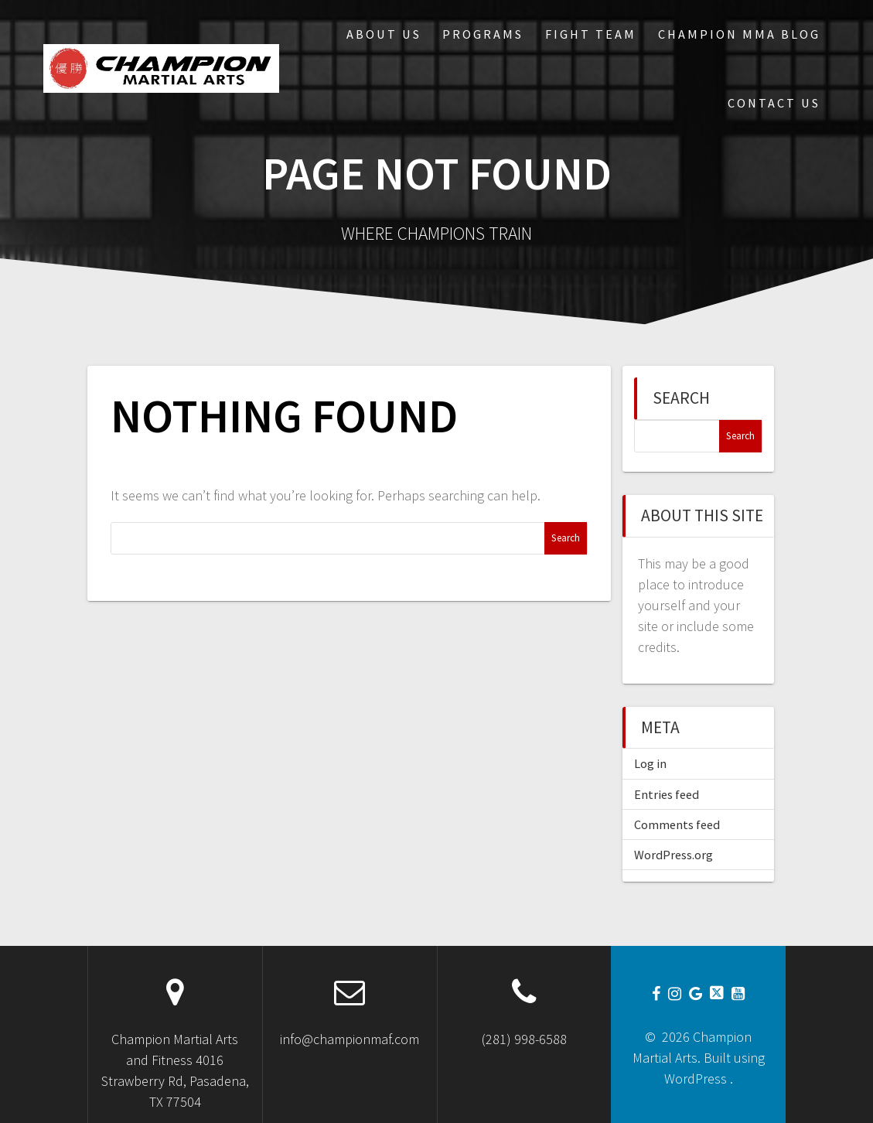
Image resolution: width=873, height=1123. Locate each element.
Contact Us (774, 103)
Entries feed (666, 794)
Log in (650, 763)
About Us (383, 34)
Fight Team (590, 34)
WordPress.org (673, 854)
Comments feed (677, 824)
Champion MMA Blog (739, 34)
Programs (482, 34)
